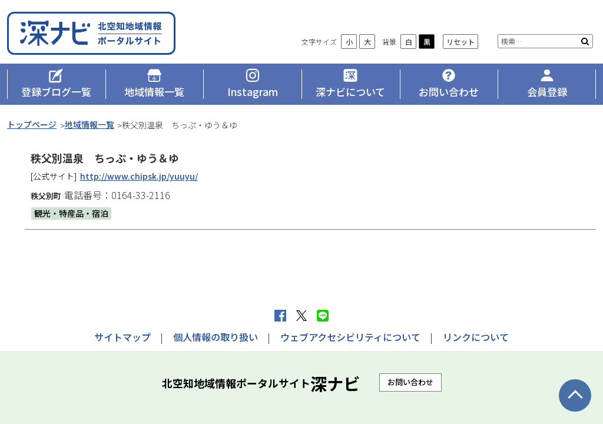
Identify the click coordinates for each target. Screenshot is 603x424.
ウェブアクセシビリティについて (350, 337)
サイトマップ (122, 337)
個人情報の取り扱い (215, 337)
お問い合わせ (410, 381)
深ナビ (92, 33)
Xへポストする (301, 316)
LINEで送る (323, 316)
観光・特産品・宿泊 (71, 213)
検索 (585, 41)
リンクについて (476, 337)
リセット (460, 42)
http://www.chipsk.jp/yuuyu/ (139, 176)
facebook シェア (280, 316)
